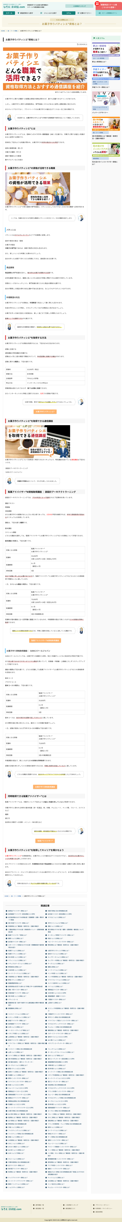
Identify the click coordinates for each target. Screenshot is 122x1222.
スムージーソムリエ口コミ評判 (18, 1088)
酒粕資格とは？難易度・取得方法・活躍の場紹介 (63, 1121)
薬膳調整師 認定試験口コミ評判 (58, 1062)
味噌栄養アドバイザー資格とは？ (18, 993)
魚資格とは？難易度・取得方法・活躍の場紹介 (23, 1172)
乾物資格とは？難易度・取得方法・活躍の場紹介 (63, 1162)
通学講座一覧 (40, 1205)
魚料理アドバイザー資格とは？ (18, 1169)
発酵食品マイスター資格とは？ (57, 990)
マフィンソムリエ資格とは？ (17, 960)
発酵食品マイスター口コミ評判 (18, 1091)
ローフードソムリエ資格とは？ (57, 1130)
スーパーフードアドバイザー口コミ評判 (20, 1108)
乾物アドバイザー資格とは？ (17, 1040)
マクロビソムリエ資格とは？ (57, 917)
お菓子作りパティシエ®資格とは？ (58, 950)
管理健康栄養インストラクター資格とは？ (61, 1159)
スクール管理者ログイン (109, 13)
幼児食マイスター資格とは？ (17, 942)
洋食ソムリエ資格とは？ (16, 1127)
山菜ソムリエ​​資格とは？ (16, 1052)
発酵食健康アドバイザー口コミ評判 (19, 1094)
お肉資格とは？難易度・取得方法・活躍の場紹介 (23, 1140)
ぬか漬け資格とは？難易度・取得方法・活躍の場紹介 (25, 1114)
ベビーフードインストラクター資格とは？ (61, 942)
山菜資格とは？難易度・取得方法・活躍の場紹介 (23, 1037)
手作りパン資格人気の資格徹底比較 (59, 1017)
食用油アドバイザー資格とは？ (18, 911)
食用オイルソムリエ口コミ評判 (57, 1037)
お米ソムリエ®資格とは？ (16, 1153)
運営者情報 (99, 1212)
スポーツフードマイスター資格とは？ (60, 1033)
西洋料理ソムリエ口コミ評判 (57, 1104)
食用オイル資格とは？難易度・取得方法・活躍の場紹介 (25, 1072)
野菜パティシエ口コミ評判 (16, 1068)
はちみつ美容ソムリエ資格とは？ (18, 1147)
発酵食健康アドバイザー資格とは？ (59, 1108)
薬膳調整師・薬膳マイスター (57, 996)
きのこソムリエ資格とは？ (16, 1143)
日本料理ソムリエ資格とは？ (17, 970)
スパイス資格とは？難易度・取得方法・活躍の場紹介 (25, 1055)
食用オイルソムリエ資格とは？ (57, 954)
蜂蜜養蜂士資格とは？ (15, 1008)
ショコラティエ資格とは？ (16, 1187)
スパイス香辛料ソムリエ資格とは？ (59, 983)
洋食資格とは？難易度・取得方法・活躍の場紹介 (23, 977)
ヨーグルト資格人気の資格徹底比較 (59, 1111)
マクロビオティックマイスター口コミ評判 (61, 1088)
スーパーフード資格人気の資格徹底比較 (60, 1072)
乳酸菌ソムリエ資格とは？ (16, 1075)
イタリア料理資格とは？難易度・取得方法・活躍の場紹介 (66, 1075)
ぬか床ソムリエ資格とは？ (16, 1150)
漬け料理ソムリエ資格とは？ (17, 996)
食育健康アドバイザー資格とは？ (18, 1024)
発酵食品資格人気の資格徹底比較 (18, 1101)
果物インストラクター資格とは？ (18, 1078)
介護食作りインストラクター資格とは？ (60, 1014)
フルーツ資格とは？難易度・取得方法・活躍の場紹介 (64, 1114)
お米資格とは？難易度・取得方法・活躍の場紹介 (63, 1181)
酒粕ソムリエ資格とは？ (55, 926)
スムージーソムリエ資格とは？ (57, 1143)
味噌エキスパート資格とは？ (57, 1134)
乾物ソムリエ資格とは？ (55, 1127)
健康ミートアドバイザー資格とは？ (59, 1169)
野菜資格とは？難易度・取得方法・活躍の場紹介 (63, 945)
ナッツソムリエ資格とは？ (56, 1177)
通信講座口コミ (70, 1208)
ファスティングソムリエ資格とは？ (19, 1130)
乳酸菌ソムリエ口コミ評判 (16, 1104)
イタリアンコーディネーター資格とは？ (60, 1043)
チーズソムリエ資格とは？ (56, 963)
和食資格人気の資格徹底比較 (57, 1085)
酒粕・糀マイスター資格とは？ (18, 990)
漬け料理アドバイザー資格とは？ (18, 923)
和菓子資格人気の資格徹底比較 (57, 911)
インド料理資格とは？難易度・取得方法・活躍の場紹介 (65, 977)
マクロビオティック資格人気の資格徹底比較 (62, 1098)
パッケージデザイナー (100, 112)
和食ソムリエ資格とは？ (55, 938)
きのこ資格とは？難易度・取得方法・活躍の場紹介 (64, 1117)
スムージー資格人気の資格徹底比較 (59, 1094)
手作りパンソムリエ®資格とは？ (58, 923)
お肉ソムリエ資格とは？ (16, 1027)
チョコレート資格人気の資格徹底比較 (60, 1027)
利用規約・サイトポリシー (104, 1208)
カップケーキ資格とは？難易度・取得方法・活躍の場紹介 (66, 960)
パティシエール (13, 999)
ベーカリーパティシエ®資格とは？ (19, 1030)
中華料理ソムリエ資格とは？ (57, 1065)
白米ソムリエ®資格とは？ (56, 1055)
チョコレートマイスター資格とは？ (59, 1187)
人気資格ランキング (79, 6)
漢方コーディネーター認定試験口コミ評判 (61, 1059)
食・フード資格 (13, 31)
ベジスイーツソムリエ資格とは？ (18, 1014)
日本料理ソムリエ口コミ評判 (57, 993)
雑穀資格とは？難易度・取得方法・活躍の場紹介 (63, 1030)
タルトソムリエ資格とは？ (16, 1159)
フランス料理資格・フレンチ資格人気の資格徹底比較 (64, 1124)
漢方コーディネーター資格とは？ (58, 1081)
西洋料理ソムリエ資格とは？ (57, 1068)
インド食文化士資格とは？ (56, 1184)
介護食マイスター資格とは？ (57, 999)
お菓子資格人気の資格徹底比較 (18, 1111)
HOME (3, 31)
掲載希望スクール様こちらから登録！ (109, 5)
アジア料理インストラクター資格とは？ (60, 1165)
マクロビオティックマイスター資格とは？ (61, 1024)
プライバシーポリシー (103, 1205)
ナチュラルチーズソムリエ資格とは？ (20, 963)
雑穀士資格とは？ (53, 967)
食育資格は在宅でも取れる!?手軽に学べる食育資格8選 (25, 986)
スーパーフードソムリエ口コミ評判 (59, 1078)
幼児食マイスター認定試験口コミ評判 (60, 914)
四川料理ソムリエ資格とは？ (17, 957)
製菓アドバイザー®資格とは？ (17, 935)
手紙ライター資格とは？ (101, 87)
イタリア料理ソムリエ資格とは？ (18, 1033)
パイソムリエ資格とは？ (55, 986)
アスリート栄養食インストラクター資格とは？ (62, 1147)
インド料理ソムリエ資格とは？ (57, 973)
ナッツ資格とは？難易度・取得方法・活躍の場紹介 (64, 1150)
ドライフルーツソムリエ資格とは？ (59, 980)
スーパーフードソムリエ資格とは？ (19, 973)
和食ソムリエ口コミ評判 (16, 1085)
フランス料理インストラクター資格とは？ (61, 1091)
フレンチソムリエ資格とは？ (57, 1049)
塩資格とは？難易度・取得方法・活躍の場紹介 (23, 1117)
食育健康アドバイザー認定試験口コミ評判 (21, 914)
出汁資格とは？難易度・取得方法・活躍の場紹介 (23, 1121)
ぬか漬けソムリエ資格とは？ (57, 1040)
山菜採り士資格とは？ (55, 1003)
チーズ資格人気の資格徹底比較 (57, 1137)
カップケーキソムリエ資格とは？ (58, 957)
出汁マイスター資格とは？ (16, 1165)
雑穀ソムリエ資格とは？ (16, 938)
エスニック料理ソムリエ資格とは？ (19, 1017)
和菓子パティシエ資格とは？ (17, 954)
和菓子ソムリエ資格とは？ (16, 950)
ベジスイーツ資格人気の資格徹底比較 (20, 1049)
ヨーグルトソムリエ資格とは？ (18, 1065)
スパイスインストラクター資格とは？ (20, 1081)
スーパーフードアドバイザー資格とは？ (20, 1181)
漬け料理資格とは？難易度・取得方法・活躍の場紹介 (25, 1059)
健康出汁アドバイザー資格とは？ (18, 1098)
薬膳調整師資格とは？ (15, 983)
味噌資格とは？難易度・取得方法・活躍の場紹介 (23, 926)
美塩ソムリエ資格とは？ (16, 1137)
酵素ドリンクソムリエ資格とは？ (18, 1184)
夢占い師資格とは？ (99, 61)
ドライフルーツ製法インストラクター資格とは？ (63, 1020)
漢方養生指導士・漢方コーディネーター (20, 1062)
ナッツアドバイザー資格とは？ (18, 1177)
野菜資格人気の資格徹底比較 (17, 1124)
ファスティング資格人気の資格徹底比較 (20, 1134)
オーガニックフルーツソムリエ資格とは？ (61, 1052)
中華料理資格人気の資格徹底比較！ (19, 1162)
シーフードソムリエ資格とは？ (57, 970)
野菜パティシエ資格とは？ (16, 980)
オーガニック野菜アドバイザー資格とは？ (61, 935)
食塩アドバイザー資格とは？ (17, 1020)
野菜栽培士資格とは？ (15, 967)
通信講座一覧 (40, 1208)
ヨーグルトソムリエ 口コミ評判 (58, 1101)
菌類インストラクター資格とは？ (58, 1140)
